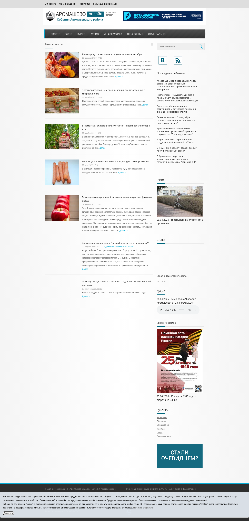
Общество (161, 421)
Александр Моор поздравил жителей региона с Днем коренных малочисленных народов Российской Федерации (177, 85)
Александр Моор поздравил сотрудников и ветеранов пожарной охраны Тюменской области (176, 108)
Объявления (135, 34)
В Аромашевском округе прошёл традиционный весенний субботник (176, 141)
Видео (81, 34)
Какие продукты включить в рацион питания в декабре (112, 54)
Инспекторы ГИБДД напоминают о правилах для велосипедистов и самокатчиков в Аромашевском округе (177, 97)
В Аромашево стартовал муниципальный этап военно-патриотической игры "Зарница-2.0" (176, 159)
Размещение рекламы (105, 4)
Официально (156, 34)
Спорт (160, 432)
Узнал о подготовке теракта (172, 275)
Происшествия (164, 436)
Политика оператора (143, 508)
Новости (54, 34)
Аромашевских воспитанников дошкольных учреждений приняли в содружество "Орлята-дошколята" (176, 131)
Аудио (95, 34)
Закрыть (8, 513)
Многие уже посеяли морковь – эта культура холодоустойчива (116, 161)
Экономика (162, 417)
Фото (68, 34)
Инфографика (113, 34)
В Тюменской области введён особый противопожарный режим (177, 149)
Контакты (84, 4)
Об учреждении (67, 4)
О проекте (50, 4)
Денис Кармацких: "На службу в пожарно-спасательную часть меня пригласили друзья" (176, 120)
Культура (161, 429)
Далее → (119, 76)
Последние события (171, 73)
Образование (163, 425)
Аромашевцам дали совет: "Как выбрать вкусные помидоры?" (115, 242)
